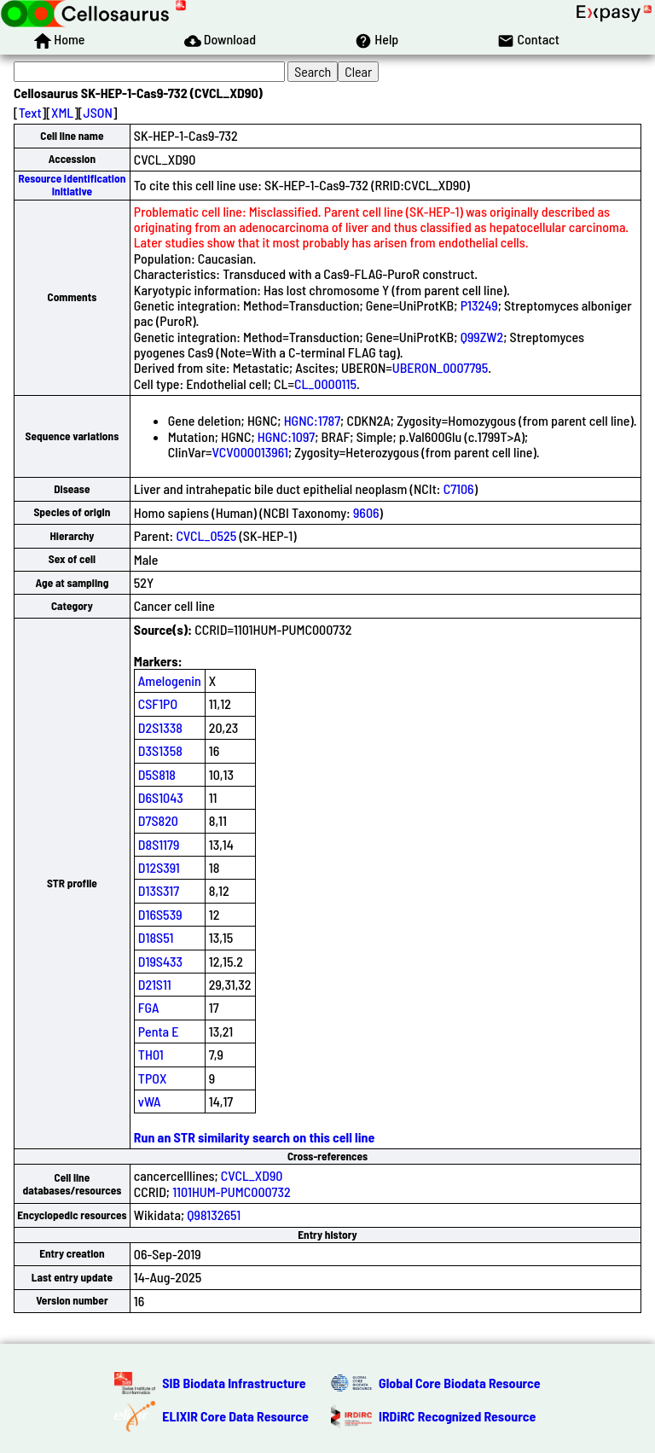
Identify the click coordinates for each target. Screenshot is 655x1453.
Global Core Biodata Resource (460, 1383)
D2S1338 (160, 727)
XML (62, 112)
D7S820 (158, 820)
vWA (149, 1101)
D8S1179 (159, 844)
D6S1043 (160, 797)
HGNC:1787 (312, 420)
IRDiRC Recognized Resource (457, 1416)
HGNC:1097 (286, 436)
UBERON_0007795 (440, 367)
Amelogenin (169, 680)
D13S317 (158, 890)
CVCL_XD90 (252, 1175)
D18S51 (156, 937)
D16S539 (160, 914)
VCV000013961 (250, 452)
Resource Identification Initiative (72, 184)
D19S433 (160, 961)
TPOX (152, 1078)
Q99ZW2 (482, 336)
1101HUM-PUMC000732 (231, 1191)
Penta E (158, 1031)
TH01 (151, 1054)
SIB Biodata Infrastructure (233, 1383)
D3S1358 (160, 750)
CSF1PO (157, 703)
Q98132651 (214, 1214)
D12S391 (159, 867)
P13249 (479, 305)
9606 (366, 512)
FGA (148, 1007)
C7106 (458, 488)
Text (30, 112)
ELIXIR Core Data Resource (235, 1416)
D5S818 (157, 774)
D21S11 (154, 984)
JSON (98, 112)
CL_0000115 (325, 383)
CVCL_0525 (206, 535)
